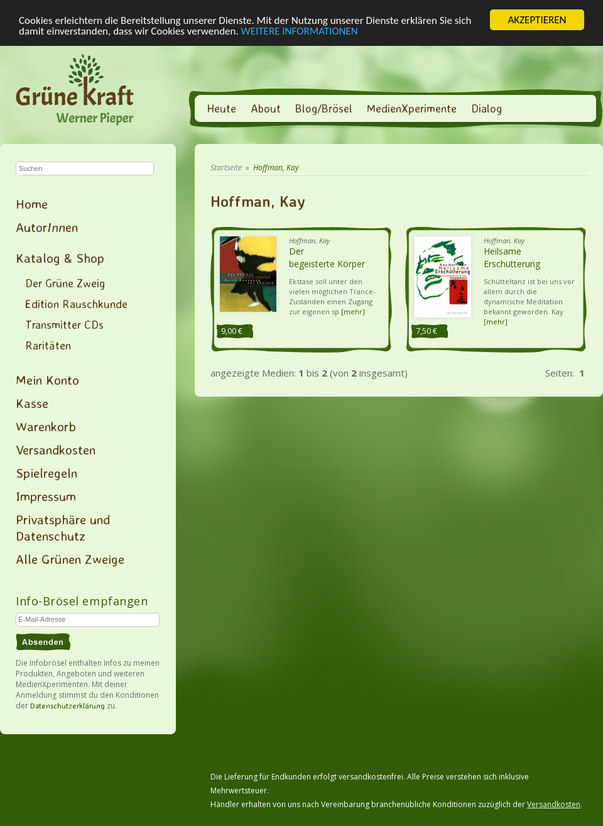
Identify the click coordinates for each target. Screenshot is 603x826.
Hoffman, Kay (276, 167)
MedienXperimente (412, 108)
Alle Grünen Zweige (70, 559)
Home (32, 203)
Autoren (47, 227)
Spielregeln (46, 473)
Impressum (46, 496)
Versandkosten (55, 449)
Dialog (486, 108)
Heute (221, 108)
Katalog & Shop (60, 258)
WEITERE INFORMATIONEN (299, 30)
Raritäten (48, 345)
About (266, 108)
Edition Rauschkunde (76, 304)
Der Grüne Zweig (65, 283)
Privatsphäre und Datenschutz (63, 527)
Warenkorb (46, 426)
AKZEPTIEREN (537, 19)
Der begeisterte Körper (327, 257)
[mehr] (353, 311)
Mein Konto (47, 380)
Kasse (32, 403)
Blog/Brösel (323, 108)
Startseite (226, 167)
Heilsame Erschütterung (512, 257)
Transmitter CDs (64, 324)
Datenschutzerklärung (67, 705)
